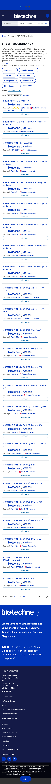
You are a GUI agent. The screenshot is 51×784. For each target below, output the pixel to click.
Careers (4, 705)
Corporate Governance (10, 749)
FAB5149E (14, 509)
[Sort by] (14, 90)
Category (8, 70)
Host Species (10, 86)
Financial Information (9, 737)
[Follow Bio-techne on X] (9, 759)
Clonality (27, 81)
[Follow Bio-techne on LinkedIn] (4, 759)
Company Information (9, 732)
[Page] (42, 597)
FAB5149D (14, 490)
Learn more (25, 774)
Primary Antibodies (14, 96)
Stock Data (6, 741)
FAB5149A (14, 414)
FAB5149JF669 (16, 318)
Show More (6, 63)
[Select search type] (9, 23)
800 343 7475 (13, 686)
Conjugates (9, 81)
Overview (5, 724)
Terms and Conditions (9, 714)
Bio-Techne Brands (8, 701)
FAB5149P (14, 585)
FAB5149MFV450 (17, 453)
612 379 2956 (9, 683)
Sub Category (27, 70)
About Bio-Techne (8, 697)
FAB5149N (14, 192)
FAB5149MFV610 (17, 395)
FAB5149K (14, 432)
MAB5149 (6, 110)
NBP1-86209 (15, 150)
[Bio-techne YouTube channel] (15, 759)
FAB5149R (14, 255)
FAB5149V (14, 213)
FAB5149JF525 (16, 297)
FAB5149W (14, 374)
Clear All (26, 96)
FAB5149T (14, 234)
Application (25, 75)
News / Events (7, 728)
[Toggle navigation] (3, 15)
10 (17, 596)
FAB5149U (14, 171)
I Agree (25, 779)
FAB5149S (14, 131)
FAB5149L (14, 355)
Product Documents (38, 108)
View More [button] (25, 114)
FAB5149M (14, 546)
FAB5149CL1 (15, 337)
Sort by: (4, 90)
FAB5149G (14, 276)
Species (7, 75)
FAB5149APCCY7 (17, 567)
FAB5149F (14, 472)
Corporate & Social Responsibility (13, 709)
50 (24, 596)
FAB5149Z (14, 527)
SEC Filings (5, 745)
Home (4, 36)
